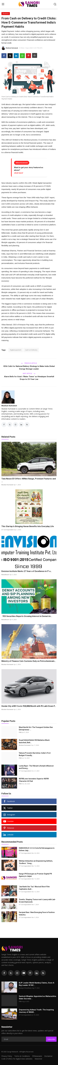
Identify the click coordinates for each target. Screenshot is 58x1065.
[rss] (43, 973)
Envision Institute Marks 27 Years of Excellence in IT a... (26, 571)
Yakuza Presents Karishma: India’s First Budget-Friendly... (35, 754)
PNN (20, 732)
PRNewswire (37, 1056)
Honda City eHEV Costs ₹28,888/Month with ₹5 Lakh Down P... (28, 706)
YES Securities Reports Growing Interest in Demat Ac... (26, 616)
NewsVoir (38, 1059)
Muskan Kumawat (9, 405)
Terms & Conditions (22, 1056)
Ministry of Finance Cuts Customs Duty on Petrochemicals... (28, 661)
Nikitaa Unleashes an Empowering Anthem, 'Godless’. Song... (36, 862)
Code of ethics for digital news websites (16, 1059)
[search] (55, 4)
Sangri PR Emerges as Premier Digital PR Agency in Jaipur (35, 875)
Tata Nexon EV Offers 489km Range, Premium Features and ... (28, 480)
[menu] (3, 4)
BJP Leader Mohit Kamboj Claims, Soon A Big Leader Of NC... (36, 984)
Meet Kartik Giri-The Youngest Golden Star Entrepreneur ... (36, 728)
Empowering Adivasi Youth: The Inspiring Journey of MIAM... (36, 1011)
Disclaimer (48, 1056)
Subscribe (51, 1039)
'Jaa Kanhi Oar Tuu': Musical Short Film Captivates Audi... (34, 888)
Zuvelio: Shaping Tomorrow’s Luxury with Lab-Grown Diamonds (37, 900)
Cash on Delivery (31, 350)
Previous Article (29, 363)
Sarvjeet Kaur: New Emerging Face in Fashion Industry (37, 913)
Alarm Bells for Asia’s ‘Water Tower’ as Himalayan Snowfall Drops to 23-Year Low (29, 377)
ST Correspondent (7, 530)
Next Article (29, 373)
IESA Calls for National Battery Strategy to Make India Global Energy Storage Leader (29, 367)
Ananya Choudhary (25, 988)
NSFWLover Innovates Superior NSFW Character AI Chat (34, 780)
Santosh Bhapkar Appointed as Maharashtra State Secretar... (37, 997)
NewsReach (5, 574)
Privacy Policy (6, 1056)
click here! (18, 173)
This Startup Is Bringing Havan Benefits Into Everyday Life (27, 526)
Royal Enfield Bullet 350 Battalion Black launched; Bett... (34, 741)
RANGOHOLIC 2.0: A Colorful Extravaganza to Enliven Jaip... (37, 849)
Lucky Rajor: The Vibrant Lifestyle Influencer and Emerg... (36, 767)
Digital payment (15, 350)
